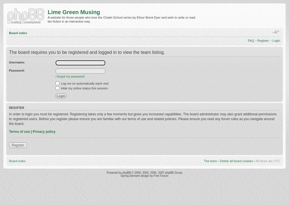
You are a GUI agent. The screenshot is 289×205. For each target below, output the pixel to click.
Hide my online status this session (82, 88)
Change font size (276, 32)
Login (276, 40)
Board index (18, 33)
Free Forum (161, 175)
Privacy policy (44, 132)
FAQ (251, 40)
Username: (17, 62)
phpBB (126, 172)
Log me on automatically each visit (82, 83)
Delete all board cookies (236, 161)
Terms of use (19, 132)
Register (263, 40)
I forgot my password (70, 76)
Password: (17, 70)
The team (210, 161)
